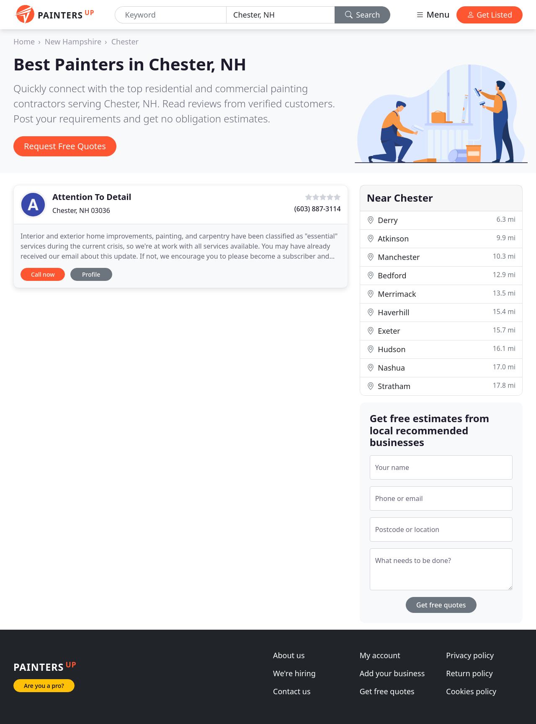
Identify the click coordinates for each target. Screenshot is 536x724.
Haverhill (441, 312)
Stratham (441, 386)
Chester (125, 41)
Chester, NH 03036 (81, 210)
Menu (432, 14)
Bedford (441, 275)
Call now (42, 274)
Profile (91, 274)
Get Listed (489, 15)
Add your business (392, 673)
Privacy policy (470, 655)
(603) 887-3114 (317, 208)
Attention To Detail (91, 196)
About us (289, 655)
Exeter (441, 330)
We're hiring (294, 673)
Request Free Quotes (65, 146)
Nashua (441, 367)
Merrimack (441, 293)
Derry (441, 220)
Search (362, 15)
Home (24, 41)
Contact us (292, 691)
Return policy (469, 673)
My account (380, 655)
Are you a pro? (44, 686)
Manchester (441, 257)
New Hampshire (73, 41)
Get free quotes (441, 605)
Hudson (441, 349)
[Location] (280, 14)
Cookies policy (471, 691)
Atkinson (441, 238)
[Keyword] (171, 14)
